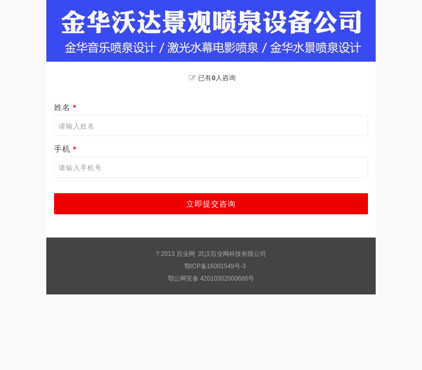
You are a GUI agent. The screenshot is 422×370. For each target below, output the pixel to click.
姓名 (66, 107)
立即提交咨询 (211, 203)
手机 (66, 148)
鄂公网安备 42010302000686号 (211, 278)
